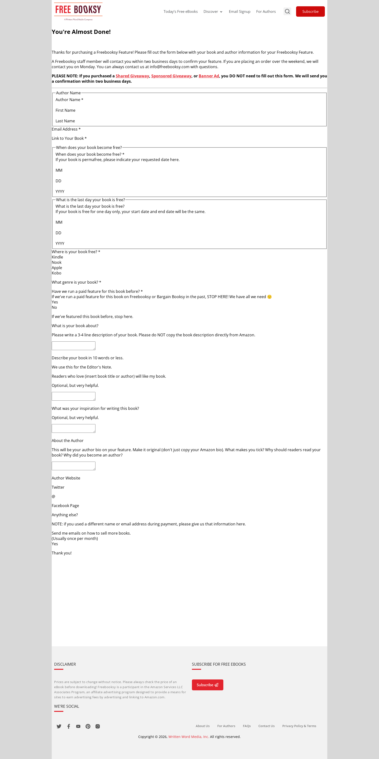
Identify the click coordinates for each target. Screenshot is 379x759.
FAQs (247, 726)
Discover (213, 11)
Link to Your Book (69, 138)
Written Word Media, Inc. (188, 736)
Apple (57, 267)
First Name (65, 110)
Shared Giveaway (132, 76)
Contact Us (266, 726)
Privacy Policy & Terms (299, 726)
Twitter (58, 493)
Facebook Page (65, 511)
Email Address (66, 129)
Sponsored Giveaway (171, 76)
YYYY (60, 191)
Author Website (66, 483)
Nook (56, 262)
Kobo (56, 273)
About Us (203, 726)
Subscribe (310, 11)
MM (59, 170)
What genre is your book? (76, 282)
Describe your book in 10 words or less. (88, 359)
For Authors (266, 11)
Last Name (65, 121)
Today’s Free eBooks (181, 11)
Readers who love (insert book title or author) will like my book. (109, 377)
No (54, 307)
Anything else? (65, 520)
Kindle (57, 257)
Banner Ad (209, 76)
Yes (55, 302)
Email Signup (239, 11)
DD (58, 181)
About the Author (68, 445)
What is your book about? (75, 325)
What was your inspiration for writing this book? (95, 411)
